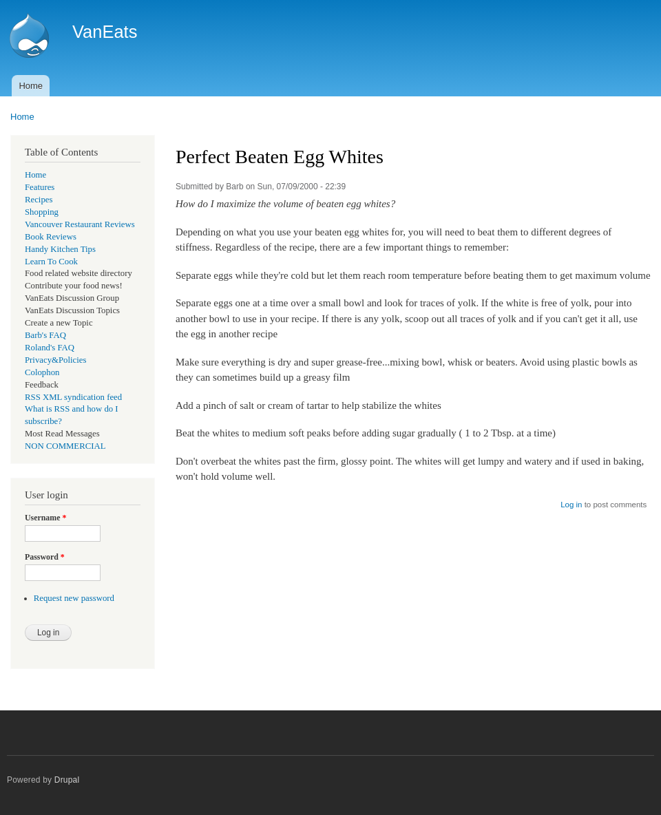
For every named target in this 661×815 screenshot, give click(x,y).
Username (45, 517)
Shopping (42, 212)
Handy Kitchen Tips (60, 249)
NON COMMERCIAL (65, 446)
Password (45, 557)
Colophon (42, 372)
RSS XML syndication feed (73, 397)
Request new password (74, 598)
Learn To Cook (51, 261)
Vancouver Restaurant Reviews (80, 224)
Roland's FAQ (49, 347)
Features (39, 187)
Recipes (38, 199)
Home (31, 86)
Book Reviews (50, 237)
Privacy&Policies (55, 360)
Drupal (67, 780)
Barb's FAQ (45, 335)
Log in (571, 504)
